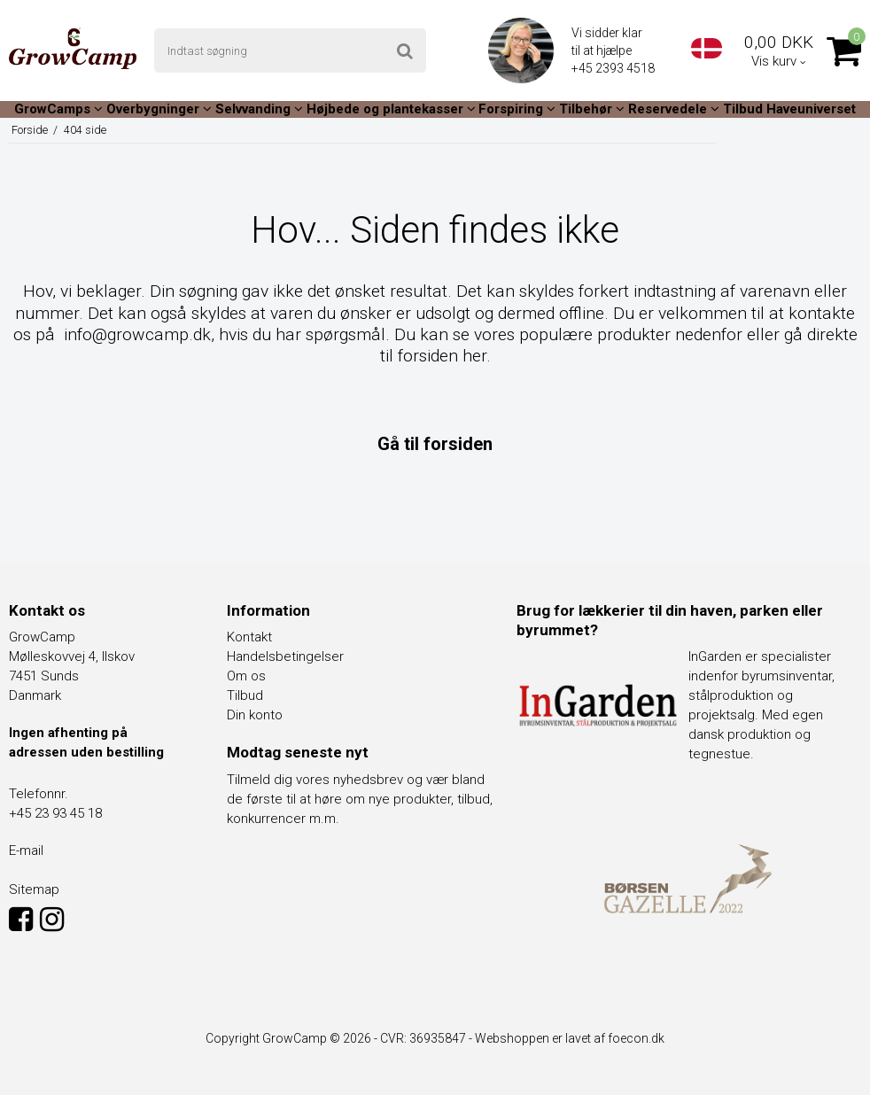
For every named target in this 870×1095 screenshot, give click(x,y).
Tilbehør (592, 109)
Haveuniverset (811, 109)
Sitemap (34, 889)
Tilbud (743, 109)
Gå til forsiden (435, 443)
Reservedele (673, 109)
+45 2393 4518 (614, 68)
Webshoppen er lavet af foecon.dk (569, 1038)
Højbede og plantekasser (391, 109)
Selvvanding (259, 109)
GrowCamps (58, 109)
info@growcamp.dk (137, 334)
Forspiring (516, 109)
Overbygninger (159, 109)
